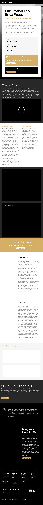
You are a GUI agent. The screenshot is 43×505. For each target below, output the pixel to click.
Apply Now (5, 397)
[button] (5, 473)
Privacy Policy (24, 499)
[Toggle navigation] (40, 2)
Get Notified (11, 63)
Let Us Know (11, 71)
